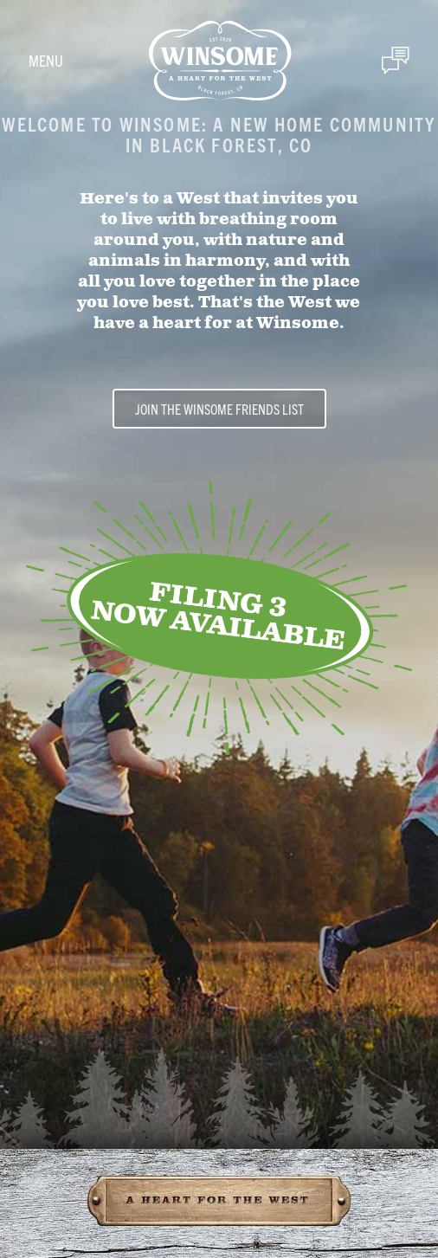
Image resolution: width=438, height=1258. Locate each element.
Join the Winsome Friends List (219, 408)
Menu (46, 60)
